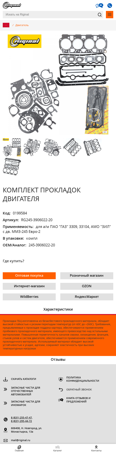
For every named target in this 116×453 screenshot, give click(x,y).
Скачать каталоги (23, 379)
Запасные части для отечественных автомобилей (25, 391)
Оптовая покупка (29, 275)
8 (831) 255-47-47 (21, 418)
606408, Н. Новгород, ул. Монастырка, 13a (26, 430)
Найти (99, 14)
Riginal (12, 5)
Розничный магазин (87, 275)
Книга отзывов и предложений (78, 400)
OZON (86, 286)
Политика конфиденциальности (82, 379)
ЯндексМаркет (87, 297)
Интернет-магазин (29, 286)
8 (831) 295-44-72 (21, 421)
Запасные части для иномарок (25, 403)
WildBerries (29, 297)
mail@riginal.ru (20, 440)
